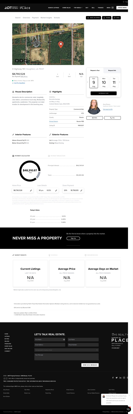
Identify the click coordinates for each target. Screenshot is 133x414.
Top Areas (78, 7)
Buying (7, 339)
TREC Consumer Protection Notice (14, 381)
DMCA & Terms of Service (117, 411)
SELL (93, 7)
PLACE (30, 375)
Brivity (10, 411)
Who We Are (8, 348)
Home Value (66, 7)
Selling (7, 341)
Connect (7, 351)
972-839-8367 (115, 348)
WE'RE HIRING (122, 7)
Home (6, 334)
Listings (7, 336)
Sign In (126, 2)
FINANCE (100, 7)
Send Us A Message (90, 365)
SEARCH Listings (53, 7)
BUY (87, 7)
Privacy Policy (106, 411)
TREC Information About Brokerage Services (41, 381)
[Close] (129, 395)
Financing (8, 343)
